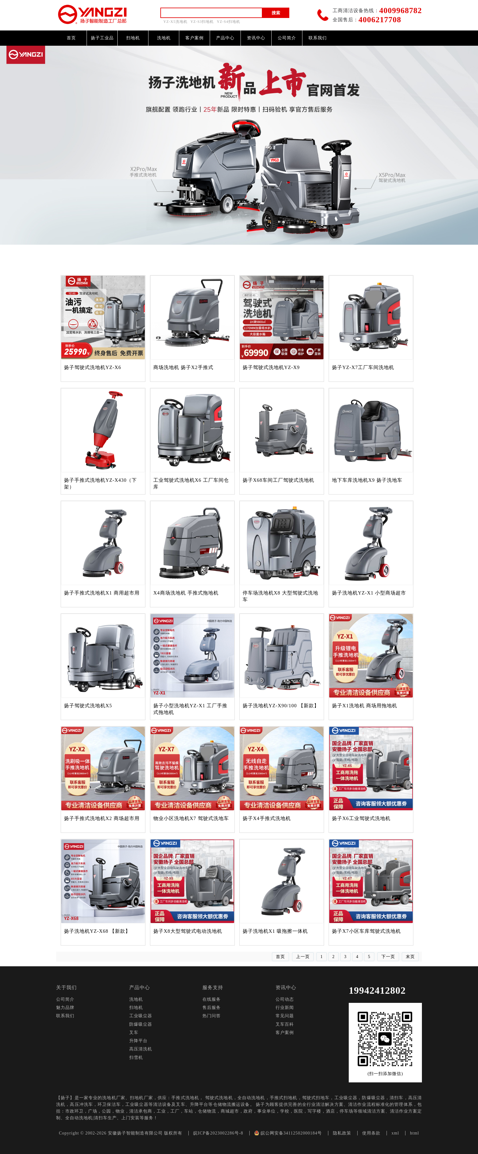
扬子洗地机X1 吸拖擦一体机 (275, 931)
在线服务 (211, 999)
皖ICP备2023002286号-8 (218, 1133)
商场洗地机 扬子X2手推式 (183, 367)
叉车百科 (285, 1024)
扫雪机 (136, 1057)
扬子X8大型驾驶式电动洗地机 (187, 931)
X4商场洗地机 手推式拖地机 (186, 592)
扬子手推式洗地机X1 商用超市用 (102, 592)
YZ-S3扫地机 (202, 22)
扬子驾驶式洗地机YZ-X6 (92, 367)
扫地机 (133, 38)
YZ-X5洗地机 (175, 22)
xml (395, 1133)
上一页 (303, 956)
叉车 (133, 1032)
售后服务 (211, 1007)
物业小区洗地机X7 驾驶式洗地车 (191, 818)
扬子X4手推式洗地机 (267, 818)
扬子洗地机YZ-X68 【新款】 (97, 931)
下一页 (388, 956)
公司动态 (285, 999)
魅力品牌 (65, 1007)
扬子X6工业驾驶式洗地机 (361, 818)
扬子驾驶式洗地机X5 (88, 705)
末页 (410, 956)
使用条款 (371, 1133)
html (414, 1133)
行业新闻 (285, 1007)
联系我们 (318, 38)
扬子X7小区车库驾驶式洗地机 (366, 931)
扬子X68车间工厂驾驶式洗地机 (278, 480)
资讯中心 (256, 38)
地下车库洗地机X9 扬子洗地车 (367, 480)
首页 (71, 38)
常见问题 (285, 1016)
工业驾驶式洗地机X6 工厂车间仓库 (191, 483)
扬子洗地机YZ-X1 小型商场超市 (369, 592)
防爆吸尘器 (140, 1024)
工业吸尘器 (140, 1016)
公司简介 (287, 38)
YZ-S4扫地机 (228, 22)
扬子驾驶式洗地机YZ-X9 (271, 367)
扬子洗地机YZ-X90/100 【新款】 (281, 705)
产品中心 (225, 38)
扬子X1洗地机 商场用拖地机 (364, 705)
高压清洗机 (140, 1049)
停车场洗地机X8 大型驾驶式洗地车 (280, 596)
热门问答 (211, 1016)
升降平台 (138, 1041)
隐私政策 (342, 1133)
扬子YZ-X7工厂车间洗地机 (363, 367)
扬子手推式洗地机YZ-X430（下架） (100, 483)
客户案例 (194, 38)
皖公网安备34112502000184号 (288, 1133)
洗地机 (164, 38)
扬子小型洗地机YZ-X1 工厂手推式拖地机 (190, 709)
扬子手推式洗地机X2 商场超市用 (102, 818)
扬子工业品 (102, 38)
